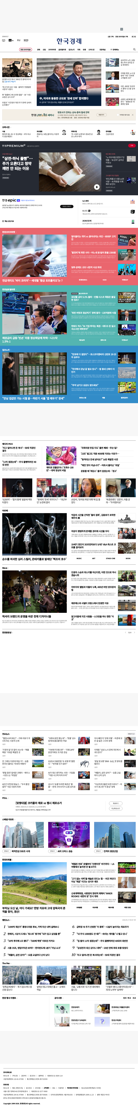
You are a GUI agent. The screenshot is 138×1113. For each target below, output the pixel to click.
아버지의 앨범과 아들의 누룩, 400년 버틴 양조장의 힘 (93, 588)
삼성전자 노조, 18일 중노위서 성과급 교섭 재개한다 (128, 62)
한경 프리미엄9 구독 (121, 36)
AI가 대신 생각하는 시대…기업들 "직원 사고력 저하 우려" (61, 774)
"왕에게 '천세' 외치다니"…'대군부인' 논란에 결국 (52, 501)
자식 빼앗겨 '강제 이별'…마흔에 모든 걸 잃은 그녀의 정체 (108, 739)
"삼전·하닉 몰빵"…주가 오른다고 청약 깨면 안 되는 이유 (17, 163)
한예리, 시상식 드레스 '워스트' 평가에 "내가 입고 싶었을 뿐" (34, 933)
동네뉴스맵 (82, 398)
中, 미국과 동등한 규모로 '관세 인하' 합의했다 (63, 98)
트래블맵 (79, 907)
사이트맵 (37, 1088)
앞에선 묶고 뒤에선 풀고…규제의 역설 (51, 988)
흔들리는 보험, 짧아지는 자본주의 (48, 135)
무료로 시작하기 (67, 206)
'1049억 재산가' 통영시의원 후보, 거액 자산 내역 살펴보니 (33, 926)
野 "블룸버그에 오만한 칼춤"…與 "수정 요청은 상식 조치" (16, 95)
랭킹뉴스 (6, 920)
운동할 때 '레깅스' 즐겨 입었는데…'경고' (99, 471)
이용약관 (61, 1088)
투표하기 (116, 803)
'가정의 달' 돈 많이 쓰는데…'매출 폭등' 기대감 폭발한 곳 (15, 751)
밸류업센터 (124, 398)
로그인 (134, 36)
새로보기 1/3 (131, 734)
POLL (4, 797)
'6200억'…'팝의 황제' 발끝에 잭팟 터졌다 (17, 501)
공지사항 (58, 997)
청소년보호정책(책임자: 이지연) (91, 1088)
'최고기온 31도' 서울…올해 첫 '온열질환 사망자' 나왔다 (16, 88)
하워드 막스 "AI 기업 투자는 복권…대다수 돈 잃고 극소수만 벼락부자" (93, 327)
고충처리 (23, 1076)
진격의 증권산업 (106, 851)
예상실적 (82, 340)
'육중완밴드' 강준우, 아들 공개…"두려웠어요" (118, 501)
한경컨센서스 (83, 280)
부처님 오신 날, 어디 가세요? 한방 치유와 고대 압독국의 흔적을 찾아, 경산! (33, 909)
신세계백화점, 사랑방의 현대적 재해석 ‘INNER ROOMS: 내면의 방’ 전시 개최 (91, 895)
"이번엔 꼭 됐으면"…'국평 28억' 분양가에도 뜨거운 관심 (61, 751)
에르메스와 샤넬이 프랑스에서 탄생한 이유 (89, 603)
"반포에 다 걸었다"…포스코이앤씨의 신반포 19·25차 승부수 (93, 356)
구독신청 (15, 1076)
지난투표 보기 (115, 808)
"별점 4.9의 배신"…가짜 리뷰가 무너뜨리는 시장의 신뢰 (16, 739)
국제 (78, 49)
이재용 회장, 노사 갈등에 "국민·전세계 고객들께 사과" (128, 75)
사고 (134, 998)
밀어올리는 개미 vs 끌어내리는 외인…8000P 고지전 (93, 238)
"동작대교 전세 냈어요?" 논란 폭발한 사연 (99, 459)
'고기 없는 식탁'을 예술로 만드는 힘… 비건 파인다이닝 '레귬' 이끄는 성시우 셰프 (93, 880)
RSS (53, 1088)
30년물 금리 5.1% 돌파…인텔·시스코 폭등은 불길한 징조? (93, 298)
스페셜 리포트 (8, 819)
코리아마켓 (52, 49)
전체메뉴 (116, 49)
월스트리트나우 (79, 293)
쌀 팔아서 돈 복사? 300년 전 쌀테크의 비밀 (16, 80)
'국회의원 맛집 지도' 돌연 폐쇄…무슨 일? (99, 447)
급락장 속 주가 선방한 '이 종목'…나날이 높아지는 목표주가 (103, 926)
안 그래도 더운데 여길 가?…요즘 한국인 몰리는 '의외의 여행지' (15, 762)
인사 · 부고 (127, 998)
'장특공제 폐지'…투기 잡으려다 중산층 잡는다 (17, 988)
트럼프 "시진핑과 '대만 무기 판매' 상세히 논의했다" (16, 103)
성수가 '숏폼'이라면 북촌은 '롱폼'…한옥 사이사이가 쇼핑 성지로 (61, 785)
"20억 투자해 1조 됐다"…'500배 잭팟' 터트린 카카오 (31, 940)
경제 (38, 49)
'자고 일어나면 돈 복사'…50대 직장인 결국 (18, 449)
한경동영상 (6, 632)
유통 (84, 49)
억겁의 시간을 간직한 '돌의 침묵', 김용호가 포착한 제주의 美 (93, 516)
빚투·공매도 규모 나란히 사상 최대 (86, 267)
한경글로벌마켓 (8, 289)
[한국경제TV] (11, 40)
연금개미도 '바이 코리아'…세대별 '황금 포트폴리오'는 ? (32, 280)
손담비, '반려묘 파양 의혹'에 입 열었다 (85, 501)
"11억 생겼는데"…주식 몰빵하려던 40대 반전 (19, 463)
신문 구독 (111, 36)
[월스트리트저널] (18, 40)
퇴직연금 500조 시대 (16, 851)
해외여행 (111, 907)
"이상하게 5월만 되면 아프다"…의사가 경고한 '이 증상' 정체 (108, 785)
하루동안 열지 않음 (125, 115)
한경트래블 (6, 859)
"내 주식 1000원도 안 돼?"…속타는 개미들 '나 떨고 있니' (102, 933)
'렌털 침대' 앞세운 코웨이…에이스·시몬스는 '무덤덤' (16, 774)
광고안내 (32, 1076)
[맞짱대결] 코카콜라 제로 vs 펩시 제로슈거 (39, 803)
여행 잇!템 (127, 907)
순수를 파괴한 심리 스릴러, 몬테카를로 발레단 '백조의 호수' (34, 559)
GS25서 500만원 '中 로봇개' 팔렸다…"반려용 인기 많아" (61, 762)
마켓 (125, 280)
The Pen (6, 963)
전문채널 (102, 49)
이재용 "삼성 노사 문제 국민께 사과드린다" (107, 751)
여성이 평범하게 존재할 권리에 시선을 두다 (90, 531)
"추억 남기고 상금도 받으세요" (84, 385)
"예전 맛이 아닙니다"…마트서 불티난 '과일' (100, 465)
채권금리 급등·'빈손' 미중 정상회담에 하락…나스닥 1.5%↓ (29, 339)
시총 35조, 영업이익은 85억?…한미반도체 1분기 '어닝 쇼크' (34, 948)
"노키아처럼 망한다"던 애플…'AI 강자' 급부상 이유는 (115, 160)
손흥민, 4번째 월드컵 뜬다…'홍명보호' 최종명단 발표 (128, 101)
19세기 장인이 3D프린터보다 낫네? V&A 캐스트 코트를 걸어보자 (93, 546)
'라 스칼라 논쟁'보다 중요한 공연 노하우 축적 (82, 135)
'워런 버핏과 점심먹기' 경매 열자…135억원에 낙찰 (93, 312)
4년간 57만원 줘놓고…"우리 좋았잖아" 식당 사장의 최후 (15, 785)
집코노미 (72, 49)
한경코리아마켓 (8, 232)
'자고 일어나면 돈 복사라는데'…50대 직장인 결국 (98, 955)
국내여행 (95, 907)
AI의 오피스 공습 (60, 851)
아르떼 (5, 510)
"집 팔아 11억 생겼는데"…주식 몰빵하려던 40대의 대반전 (102, 940)
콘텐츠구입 (19, 1088)
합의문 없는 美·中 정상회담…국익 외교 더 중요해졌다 (16, 135)
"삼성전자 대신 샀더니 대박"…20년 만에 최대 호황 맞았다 (102, 948)
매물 (103, 398)
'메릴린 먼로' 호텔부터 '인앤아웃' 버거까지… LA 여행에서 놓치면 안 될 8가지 (92, 865)
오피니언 (91, 49)
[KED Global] (26, 40)
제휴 (13, 1088)
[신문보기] (3, 40)
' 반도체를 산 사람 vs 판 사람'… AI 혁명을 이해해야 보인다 (115, 181)
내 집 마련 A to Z (7, 154)
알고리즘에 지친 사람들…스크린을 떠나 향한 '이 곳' (92, 618)
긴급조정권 (110, 134)
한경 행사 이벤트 (9, 997)
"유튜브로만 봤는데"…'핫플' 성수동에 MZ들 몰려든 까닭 (62, 739)
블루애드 (41, 1076)
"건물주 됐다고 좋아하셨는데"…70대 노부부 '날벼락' (120, 988)
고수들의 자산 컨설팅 (112, 175)
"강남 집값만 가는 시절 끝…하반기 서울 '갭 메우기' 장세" (33, 398)
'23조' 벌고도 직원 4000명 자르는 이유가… (100, 453)
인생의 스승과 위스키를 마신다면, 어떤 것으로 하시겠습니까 (93, 574)
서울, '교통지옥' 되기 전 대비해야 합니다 (85, 988)
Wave (4, 567)
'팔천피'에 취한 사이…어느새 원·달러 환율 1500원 (93, 252)
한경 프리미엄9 (25, 49)
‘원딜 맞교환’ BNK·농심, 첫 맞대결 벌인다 (108, 762)
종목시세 (103, 340)
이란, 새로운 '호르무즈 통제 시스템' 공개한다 (128, 88)
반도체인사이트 (110, 154)
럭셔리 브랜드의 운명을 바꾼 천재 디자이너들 (26, 616)
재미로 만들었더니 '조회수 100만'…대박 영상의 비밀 (59, 469)
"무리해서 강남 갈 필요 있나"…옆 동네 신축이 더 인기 (93, 370)
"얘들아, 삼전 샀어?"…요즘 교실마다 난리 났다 (107, 774)
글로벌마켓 (62, 49)
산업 (44, 49)
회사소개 (6, 1076)
